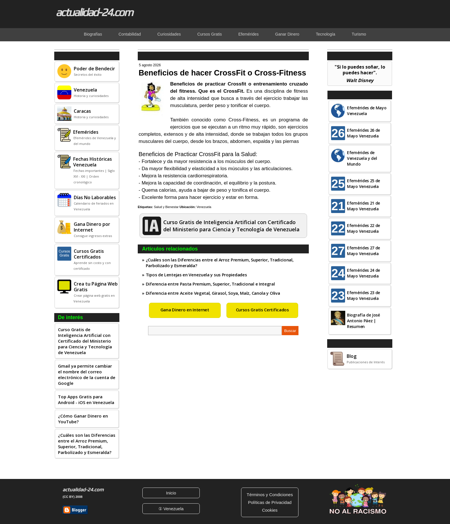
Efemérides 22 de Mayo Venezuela (363, 228)
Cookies (270, 510)
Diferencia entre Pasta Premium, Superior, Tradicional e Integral (210, 284)
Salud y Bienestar (166, 207)
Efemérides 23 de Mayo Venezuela (363, 295)
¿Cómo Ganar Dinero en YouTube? (83, 418)
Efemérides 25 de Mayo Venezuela (363, 183)
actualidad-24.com (94, 12)
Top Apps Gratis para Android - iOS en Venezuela (86, 399)
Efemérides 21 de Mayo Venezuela (363, 205)
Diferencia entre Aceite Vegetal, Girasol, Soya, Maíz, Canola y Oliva (213, 293)
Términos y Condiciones (270, 494)
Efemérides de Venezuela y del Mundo (362, 158)
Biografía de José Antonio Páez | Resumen (363, 320)
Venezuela (204, 207)
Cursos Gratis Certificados (262, 310)
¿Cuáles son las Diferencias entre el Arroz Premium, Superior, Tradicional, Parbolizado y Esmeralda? (86, 443)
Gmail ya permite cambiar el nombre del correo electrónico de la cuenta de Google (86, 374)
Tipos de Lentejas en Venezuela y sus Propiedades (196, 274)
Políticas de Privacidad (270, 502)
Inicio (171, 492)
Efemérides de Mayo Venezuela (367, 110)
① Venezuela (170, 508)
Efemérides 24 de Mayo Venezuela (363, 273)
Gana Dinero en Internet (184, 310)
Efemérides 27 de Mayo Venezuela (363, 250)
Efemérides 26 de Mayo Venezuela (363, 133)
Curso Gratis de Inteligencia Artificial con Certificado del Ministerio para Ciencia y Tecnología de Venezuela (85, 341)
